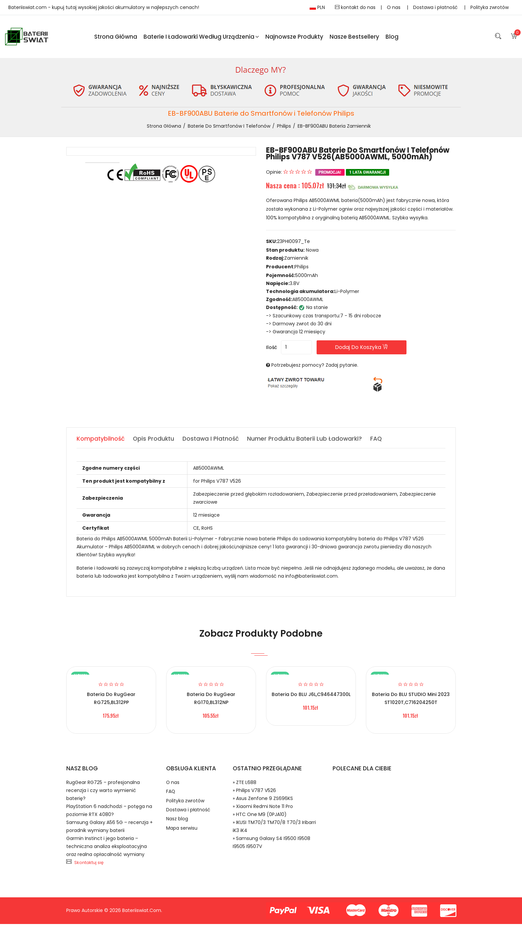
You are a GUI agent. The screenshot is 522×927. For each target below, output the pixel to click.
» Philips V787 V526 (254, 793)
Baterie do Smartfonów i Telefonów (229, 128)
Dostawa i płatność (436, 7)
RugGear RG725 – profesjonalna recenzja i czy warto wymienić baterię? (103, 793)
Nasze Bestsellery (354, 38)
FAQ (171, 796)
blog (392, 38)
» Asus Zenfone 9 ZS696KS (263, 801)
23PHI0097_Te (293, 244)
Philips (284, 128)
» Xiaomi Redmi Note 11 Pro (263, 809)
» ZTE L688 (244, 785)
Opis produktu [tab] (155, 441)
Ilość (271, 350)
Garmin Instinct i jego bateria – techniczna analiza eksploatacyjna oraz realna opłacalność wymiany (106, 849)
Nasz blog (178, 828)
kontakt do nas (355, 7)
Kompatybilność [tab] (101, 441)
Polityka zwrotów (489, 7)
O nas (394, 7)
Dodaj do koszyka (377, 350)
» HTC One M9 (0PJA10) (260, 817)
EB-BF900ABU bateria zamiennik (334, 128)
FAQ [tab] (383, 441)
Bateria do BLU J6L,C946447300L (311, 697)
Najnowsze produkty (294, 38)
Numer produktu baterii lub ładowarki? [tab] (310, 441)
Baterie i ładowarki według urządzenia (201, 38)
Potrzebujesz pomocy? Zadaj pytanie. (314, 368)
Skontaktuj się (89, 865)
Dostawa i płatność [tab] (214, 441)
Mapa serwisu (183, 839)
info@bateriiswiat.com (311, 579)
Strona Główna (115, 38)
